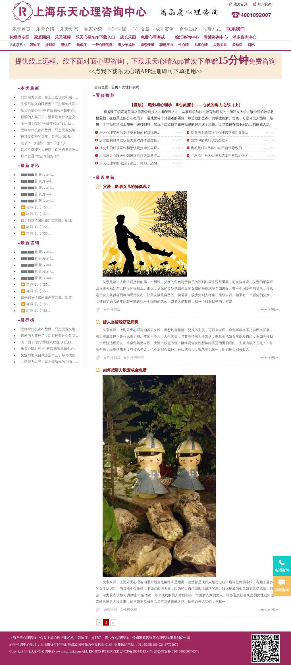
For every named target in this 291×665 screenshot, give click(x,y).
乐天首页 (21, 29)
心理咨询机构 (64, 638)
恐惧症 (66, 45)
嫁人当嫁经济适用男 (121, 322)
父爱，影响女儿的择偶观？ (127, 187)
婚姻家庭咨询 (142, 638)
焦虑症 (81, 45)
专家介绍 (93, 29)
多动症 (237, 45)
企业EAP (188, 29)
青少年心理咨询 (117, 638)
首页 (114, 87)
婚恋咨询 (110, 610)
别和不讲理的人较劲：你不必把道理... (49, 150)
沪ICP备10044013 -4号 (136, 651)
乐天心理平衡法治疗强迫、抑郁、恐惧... (129, 163)
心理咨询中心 (19, 645)
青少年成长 (126, 45)
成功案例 (164, 29)
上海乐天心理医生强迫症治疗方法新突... (129, 156)
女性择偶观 (111, 309)
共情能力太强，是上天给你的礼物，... (49, 97)
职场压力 (166, 45)
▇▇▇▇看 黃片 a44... (37, 175)
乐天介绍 (45, 29)
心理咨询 (163, 638)
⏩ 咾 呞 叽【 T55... (35, 207)
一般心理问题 (102, 45)
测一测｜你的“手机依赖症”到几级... (47, 124)
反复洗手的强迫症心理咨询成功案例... (219, 133)
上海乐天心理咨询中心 (26, 638)
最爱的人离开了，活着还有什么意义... (49, 117)
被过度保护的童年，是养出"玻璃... (46, 137)
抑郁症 (50, 45)
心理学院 (117, 29)
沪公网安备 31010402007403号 (176, 651)
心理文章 (141, 29)
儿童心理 (201, 45)
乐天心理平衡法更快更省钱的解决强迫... (129, 133)
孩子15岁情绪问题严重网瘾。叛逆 (46, 220)
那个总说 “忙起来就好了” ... (41, 156)
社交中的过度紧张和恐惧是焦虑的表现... (129, 148)
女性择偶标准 (133, 357)
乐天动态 (69, 29)
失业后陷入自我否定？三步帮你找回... (49, 104)
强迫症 (35, 45)
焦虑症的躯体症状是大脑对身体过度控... (129, 140)
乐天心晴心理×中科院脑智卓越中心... (48, 110)
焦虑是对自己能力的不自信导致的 (216, 148)
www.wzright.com (68, 651)
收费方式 (212, 29)
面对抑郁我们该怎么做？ (209, 140)
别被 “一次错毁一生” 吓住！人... (45, 143)
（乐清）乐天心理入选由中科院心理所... (221, 156)
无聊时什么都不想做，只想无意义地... (49, 130)
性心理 (183, 45)
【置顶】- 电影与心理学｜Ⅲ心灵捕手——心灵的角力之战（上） (186, 105)
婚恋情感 (147, 45)
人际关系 (220, 45)
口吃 (251, 45)
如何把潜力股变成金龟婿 (125, 370)
